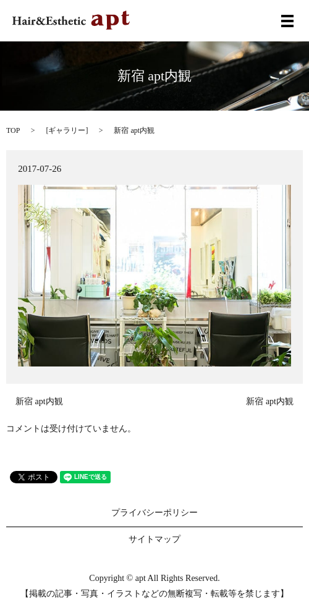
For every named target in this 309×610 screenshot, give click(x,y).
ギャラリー (66, 130)
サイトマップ (154, 539)
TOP (13, 130)
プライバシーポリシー (154, 512)
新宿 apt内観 (39, 401)
